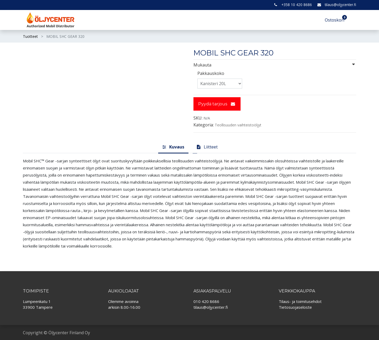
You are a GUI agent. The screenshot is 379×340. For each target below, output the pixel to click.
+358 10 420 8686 (296, 4)
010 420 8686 (206, 301)
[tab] (173, 147)
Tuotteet (30, 36)
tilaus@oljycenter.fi (340, 4)
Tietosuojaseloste (295, 307)
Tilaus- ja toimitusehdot (300, 301)
